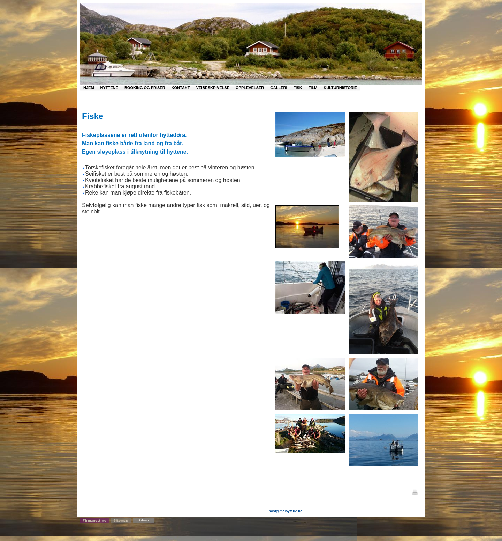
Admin (143, 520)
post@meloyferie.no (286, 511)
